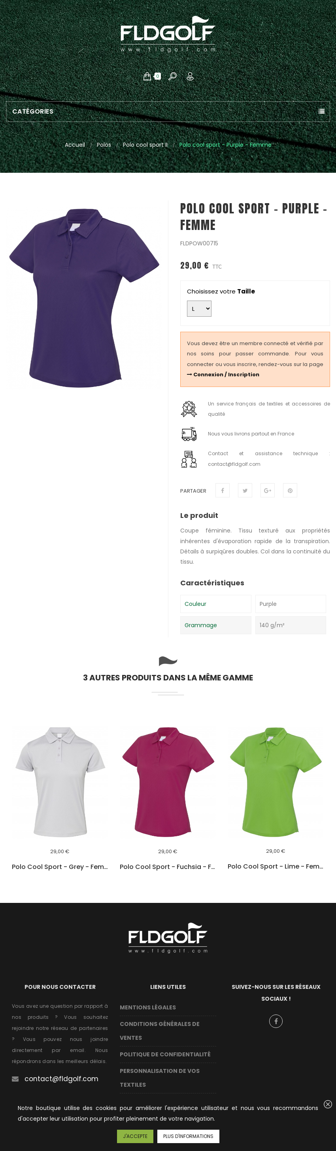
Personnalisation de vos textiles (160, 1078)
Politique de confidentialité (165, 1054)
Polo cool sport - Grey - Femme (60, 867)
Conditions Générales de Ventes (160, 1031)
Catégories (32, 111)
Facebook (276, 1021)
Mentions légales (148, 1007)
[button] (147, 76)
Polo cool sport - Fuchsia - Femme (168, 867)
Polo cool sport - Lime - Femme (275, 866)
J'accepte (135, 1136)
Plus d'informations (188, 1136)
